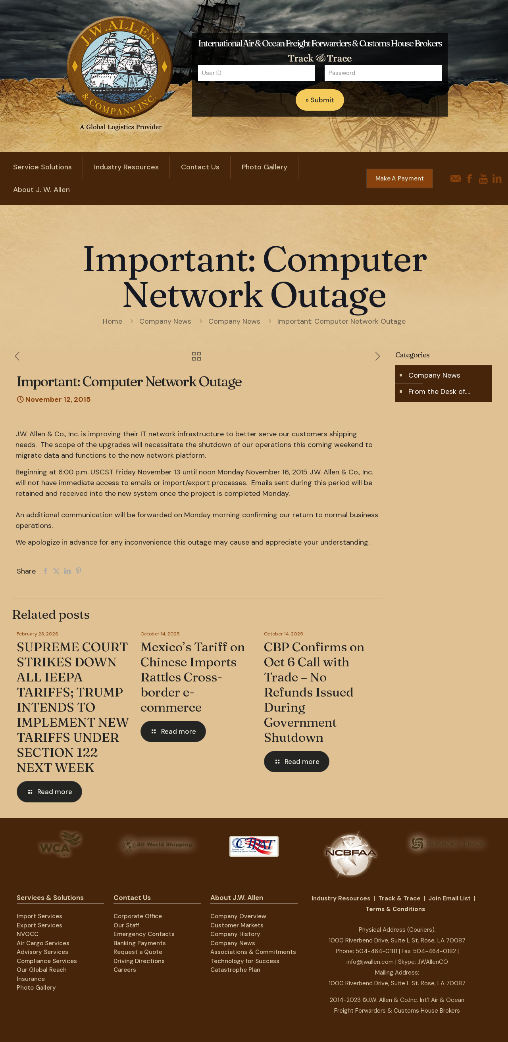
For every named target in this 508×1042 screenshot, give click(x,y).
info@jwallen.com (370, 962)
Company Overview (238, 916)
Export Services (39, 925)
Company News (165, 321)
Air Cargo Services (43, 943)
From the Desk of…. (439, 391)
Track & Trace (399, 898)
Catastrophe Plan (235, 970)
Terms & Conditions (395, 909)
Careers (125, 970)
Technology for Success (244, 961)
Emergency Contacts (144, 934)
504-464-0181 (376, 951)
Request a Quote (138, 952)
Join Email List (450, 898)
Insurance (31, 979)
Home (112, 321)
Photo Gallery (36, 988)
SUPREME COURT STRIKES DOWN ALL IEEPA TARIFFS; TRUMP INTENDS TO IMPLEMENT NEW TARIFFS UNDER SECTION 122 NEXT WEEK (73, 707)
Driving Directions (139, 961)
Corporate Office (138, 916)
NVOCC (27, 934)
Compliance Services (47, 961)
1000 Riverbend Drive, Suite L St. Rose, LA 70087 (397, 940)
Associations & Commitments (253, 952)
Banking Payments (140, 943)
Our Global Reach (42, 970)
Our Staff (126, 925)
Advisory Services (42, 952)
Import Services (39, 916)
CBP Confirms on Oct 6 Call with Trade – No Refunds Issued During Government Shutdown (314, 692)
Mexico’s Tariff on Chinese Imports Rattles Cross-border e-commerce (192, 677)
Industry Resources (341, 898)
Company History (235, 934)
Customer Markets (237, 925)
